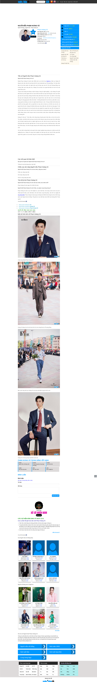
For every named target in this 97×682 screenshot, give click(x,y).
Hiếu (74, 667)
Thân (53, 664)
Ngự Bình (24, 555)
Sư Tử (33, 664)
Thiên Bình (28, 667)
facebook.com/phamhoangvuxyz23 (50, 37)
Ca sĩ (57, 1)
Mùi (47, 664)
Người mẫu (70, 1)
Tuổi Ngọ (52, 557)
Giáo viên (39, 603)
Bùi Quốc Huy (73, 52)
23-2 (49, 33)
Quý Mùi (71, 34)
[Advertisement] (39, 507)
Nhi (61, 670)
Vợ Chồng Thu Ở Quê (25, 602)
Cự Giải (27, 664)
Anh (74, 670)
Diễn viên (65, 1)
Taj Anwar (53, 555)
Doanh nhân (25, 625)
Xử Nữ (21, 667)
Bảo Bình (34, 670)
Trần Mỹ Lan (63, 58)
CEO (53, 603)
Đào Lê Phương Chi (74, 50)
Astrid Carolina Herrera (39, 555)
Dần (53, 670)
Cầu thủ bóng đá (39, 625)
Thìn (47, 673)
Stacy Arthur (53, 576)
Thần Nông (34, 667)
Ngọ (41, 664)
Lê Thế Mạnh (52, 623)
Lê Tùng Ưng (38, 602)
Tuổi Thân (52, 579)
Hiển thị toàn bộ (55, 531)
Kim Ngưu (34, 673)
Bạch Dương (28, 673)
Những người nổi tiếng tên (25, 204)
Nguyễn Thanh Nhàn (74, 58)
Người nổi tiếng (21, 27)
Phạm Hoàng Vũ (34, 27)
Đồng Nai (25, 579)
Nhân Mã (22, 670)
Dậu (41, 667)
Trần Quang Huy (38, 576)
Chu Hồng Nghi (73, 56)
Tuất (47, 667)
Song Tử (22, 664)
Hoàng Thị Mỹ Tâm (65, 63)
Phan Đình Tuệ (25, 623)
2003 (74, 25)
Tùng (68, 664)
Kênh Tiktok (24, 603)
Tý (40, 670)
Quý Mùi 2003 (21, 194)
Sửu (47, 670)
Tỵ (52, 673)
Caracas (39, 557)
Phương (62, 673)
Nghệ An (49, 81)
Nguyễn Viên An (53, 602)
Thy (73, 673)
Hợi (53, 667)
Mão (41, 673)
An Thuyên (72, 54)
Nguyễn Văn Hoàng (24, 576)
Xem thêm (57, 629)
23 (69, 25)
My (61, 667)
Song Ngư (74, 37)
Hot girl (61, 1)
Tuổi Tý (39, 579)
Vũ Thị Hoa (63, 59)
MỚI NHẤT (75, 1)
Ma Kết (27, 670)
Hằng (68, 670)
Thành (62, 664)
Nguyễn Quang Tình (38, 623)
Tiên (68, 667)
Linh (74, 664)
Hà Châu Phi (64, 56)
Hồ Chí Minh (25, 557)
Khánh (68, 673)
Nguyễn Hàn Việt (64, 54)
